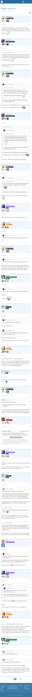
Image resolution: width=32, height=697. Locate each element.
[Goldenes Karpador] (5, 422)
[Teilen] (30, 13)
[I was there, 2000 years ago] (8, 281)
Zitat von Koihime (9, 507)
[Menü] (30, 1)
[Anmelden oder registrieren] (26, 2)
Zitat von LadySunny (9, 84)
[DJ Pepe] (8, 44)
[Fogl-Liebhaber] (2, 281)
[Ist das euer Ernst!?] (2, 422)
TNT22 (13, 607)
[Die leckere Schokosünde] (8, 210)
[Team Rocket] (7, 278)
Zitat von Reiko (8, 584)
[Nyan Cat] (5, 44)
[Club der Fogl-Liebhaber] (7, 308)
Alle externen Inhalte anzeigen (16, 437)
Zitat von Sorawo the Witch (11, 320)
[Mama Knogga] (2, 210)
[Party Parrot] (5, 227)
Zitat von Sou (8, 400)
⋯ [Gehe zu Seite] (12, 679)
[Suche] (23, 1)
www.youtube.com (24, 431)
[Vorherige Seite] (8, 679)
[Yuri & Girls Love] (7, 208)
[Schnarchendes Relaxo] (2, 44)
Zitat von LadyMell (9, 489)
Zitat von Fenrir (8, 235)
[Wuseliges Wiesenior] (5, 210)
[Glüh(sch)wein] (8, 227)
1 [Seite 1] (10, 679)
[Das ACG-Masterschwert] (8, 422)
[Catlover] (5, 21)
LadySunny (12, 266)
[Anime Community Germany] (1, 1)
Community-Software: (16, 695)
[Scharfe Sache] (3, 545)
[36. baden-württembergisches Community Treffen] (8, 21)
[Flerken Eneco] (2, 21)
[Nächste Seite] (24, 679)
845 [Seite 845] (15, 679)
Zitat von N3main (8, 52)
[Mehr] (29, 25)
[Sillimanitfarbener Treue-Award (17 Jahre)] (5, 281)
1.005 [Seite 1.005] (20, 679)
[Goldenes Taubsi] (3, 311)
